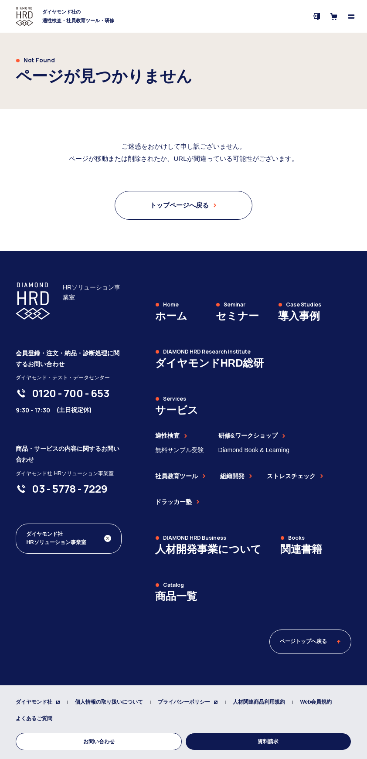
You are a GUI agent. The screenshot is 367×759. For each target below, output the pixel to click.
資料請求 (268, 742)
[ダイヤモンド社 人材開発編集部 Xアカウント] (69, 538)
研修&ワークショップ (251, 435)
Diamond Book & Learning (253, 449)
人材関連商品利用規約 (259, 702)
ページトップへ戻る (310, 641)
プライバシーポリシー (188, 702)
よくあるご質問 (34, 718)
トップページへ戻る (183, 205)
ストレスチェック (295, 476)
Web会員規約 (316, 702)
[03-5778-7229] (70, 489)
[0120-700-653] (70, 393)
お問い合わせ (99, 742)
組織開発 (236, 476)
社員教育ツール (180, 476)
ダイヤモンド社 (38, 702)
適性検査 (171, 435)
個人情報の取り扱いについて (109, 702)
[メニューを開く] (351, 16)
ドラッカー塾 (177, 501)
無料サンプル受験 (179, 449)
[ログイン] (316, 16)
